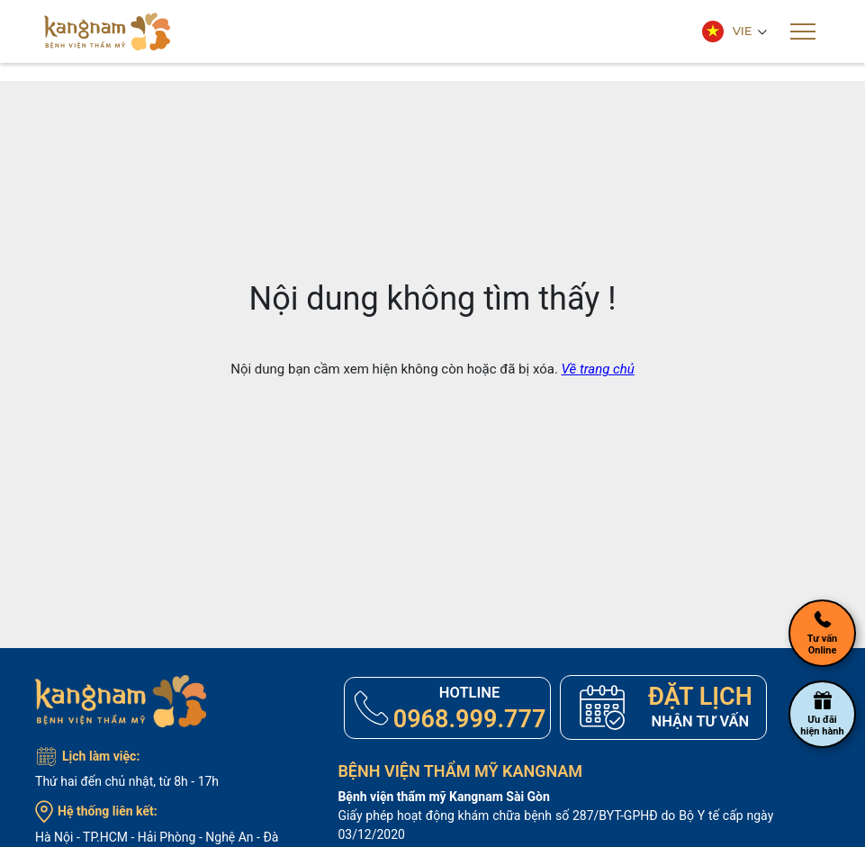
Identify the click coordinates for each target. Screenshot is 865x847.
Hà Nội (54, 837)
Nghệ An (229, 837)
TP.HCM (105, 837)
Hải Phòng (167, 837)
